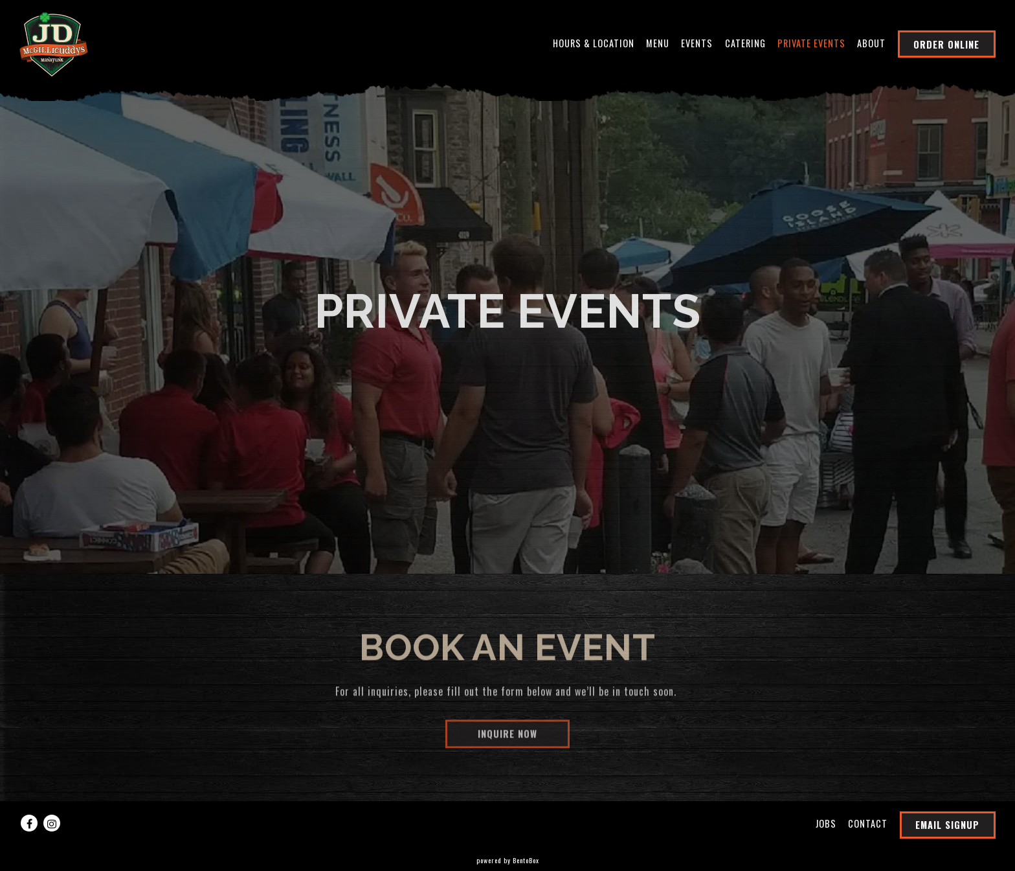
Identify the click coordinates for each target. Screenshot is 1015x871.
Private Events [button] (811, 43)
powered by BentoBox (507, 860)
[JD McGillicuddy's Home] (53, 42)
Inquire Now (507, 736)
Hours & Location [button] (593, 43)
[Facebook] (29, 823)
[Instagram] (51, 823)
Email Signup (947, 824)
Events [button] (697, 43)
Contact (867, 823)
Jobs (826, 823)
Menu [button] (657, 43)
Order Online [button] (946, 44)
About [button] (871, 43)
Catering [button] (745, 43)
